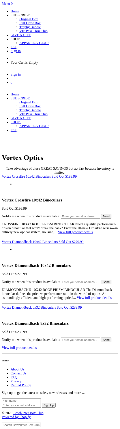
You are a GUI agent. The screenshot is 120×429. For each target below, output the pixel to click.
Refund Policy (21, 385)
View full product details (75, 232)
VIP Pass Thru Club (33, 31)
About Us (17, 369)
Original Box (28, 19)
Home (15, 11)
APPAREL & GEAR (34, 43)
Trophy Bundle (30, 27)
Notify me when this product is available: (31, 216)
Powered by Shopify (16, 417)
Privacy (16, 381)
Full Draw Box (30, 23)
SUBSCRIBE (21, 98)
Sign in (16, 51)
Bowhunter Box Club (28, 413)
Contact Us (18, 373)
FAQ (14, 47)
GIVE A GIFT (21, 35)
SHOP (16, 122)
